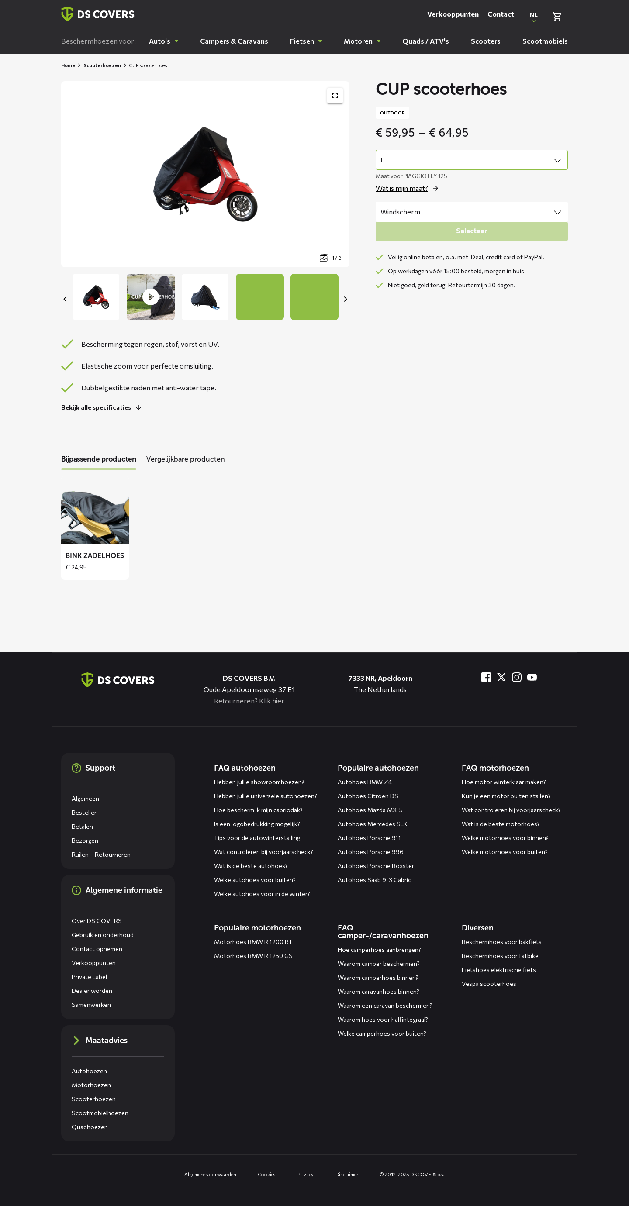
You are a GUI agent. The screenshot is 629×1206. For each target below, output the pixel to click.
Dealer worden (92, 990)
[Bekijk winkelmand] (557, 17)
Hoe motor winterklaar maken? (504, 782)
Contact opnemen (97, 948)
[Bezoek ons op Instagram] (517, 677)
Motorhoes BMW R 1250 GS (253, 955)
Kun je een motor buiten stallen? (506, 795)
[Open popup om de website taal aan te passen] (534, 17)
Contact (500, 14)
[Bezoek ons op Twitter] (501, 677)
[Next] (345, 299)
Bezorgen (85, 840)
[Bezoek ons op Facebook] (486, 677)
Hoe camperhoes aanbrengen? (379, 949)
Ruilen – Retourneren (101, 854)
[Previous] (65, 299)
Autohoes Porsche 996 (371, 851)
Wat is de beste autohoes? (251, 865)
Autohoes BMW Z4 (365, 782)
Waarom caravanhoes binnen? (378, 991)
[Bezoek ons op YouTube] (532, 677)
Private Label (89, 976)
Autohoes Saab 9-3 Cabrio (375, 879)
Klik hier (271, 700)
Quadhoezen (90, 1126)
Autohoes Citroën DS (368, 795)
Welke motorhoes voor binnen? (505, 837)
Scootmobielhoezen (100, 1112)
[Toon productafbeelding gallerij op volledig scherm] (335, 95)
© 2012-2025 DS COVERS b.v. (412, 1174)
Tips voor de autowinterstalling (257, 837)
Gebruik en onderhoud (103, 934)
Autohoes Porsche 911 (369, 837)
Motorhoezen (91, 1085)
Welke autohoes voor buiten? (255, 879)
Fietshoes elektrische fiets (499, 969)
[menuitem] (163, 41)
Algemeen (85, 798)
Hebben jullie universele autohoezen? (265, 795)
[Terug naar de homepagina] (118, 679)
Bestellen (85, 812)
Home (68, 65)
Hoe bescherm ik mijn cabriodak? (258, 809)
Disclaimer (347, 1174)
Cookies (267, 1174)
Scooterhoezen (102, 65)
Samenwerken (91, 1004)
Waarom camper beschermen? (379, 963)
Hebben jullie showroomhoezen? (259, 782)
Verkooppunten (453, 14)
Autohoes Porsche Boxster (376, 865)
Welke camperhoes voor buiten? (382, 1033)
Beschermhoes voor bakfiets (502, 941)
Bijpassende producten (98, 459)
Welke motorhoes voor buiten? (505, 851)
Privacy (305, 1174)
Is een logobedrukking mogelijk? (257, 823)
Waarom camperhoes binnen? (378, 977)
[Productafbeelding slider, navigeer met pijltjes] (205, 174)
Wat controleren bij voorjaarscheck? (263, 851)
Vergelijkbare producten (185, 459)
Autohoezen (89, 1071)
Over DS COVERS (97, 920)
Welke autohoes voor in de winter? (262, 893)
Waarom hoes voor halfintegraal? (383, 1019)
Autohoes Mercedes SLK (373, 823)
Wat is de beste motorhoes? (501, 823)
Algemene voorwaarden (210, 1174)
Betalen (82, 826)
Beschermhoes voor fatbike (500, 955)
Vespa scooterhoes (489, 983)
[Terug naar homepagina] (98, 14)
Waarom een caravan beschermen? (385, 1005)
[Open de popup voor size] (409, 188)
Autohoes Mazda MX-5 (370, 809)
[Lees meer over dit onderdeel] (103, 407)
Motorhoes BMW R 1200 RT (253, 941)
